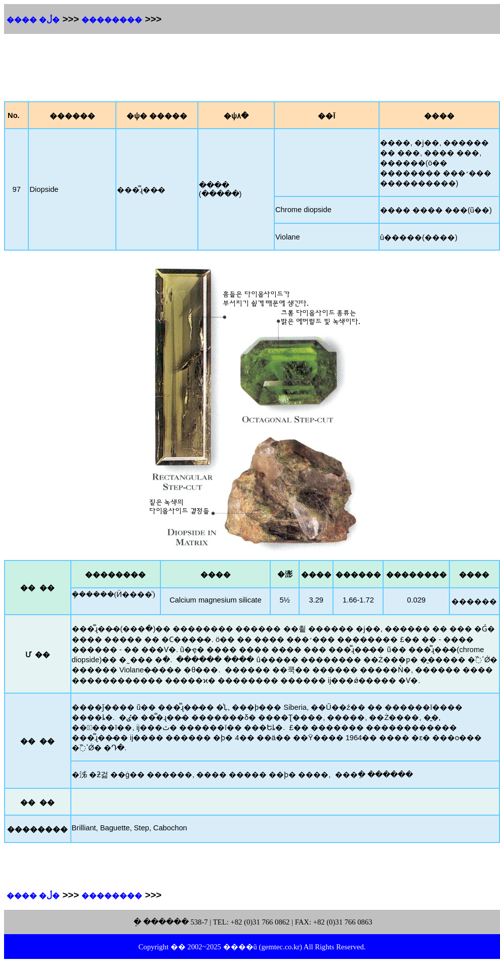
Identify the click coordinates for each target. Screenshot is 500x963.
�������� (111, 20)
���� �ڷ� (33, 20)
